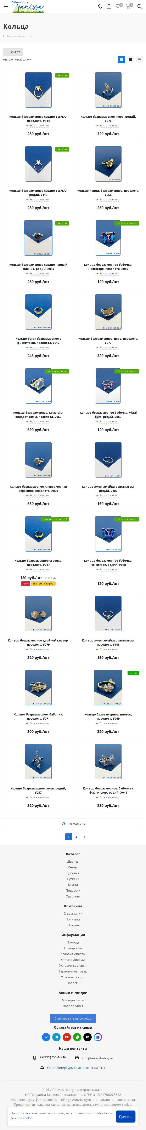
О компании (73, 913)
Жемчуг (73, 867)
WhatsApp (77, 1037)
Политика (73, 919)
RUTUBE (87, 1037)
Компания (73, 906)
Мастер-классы (73, 1000)
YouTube (67, 1037)
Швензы (73, 861)
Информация (73, 935)
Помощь (73, 942)
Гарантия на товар (73, 971)
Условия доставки (73, 965)
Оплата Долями (73, 960)
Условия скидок (73, 977)
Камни (73, 885)
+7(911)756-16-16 (53, 1057)
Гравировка (73, 948)
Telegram (56, 1037)
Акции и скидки (73, 993)
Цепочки (73, 873)
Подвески (73, 890)
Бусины (73, 879)
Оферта (73, 925)
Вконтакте (46, 1037)
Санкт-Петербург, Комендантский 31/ (75, 1068)
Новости (73, 983)
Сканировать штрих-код (73, 1018)
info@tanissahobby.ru (97, 1058)
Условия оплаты (73, 954)
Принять (125, 1116)
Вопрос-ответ (73, 1006)
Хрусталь (73, 896)
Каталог (73, 854)
